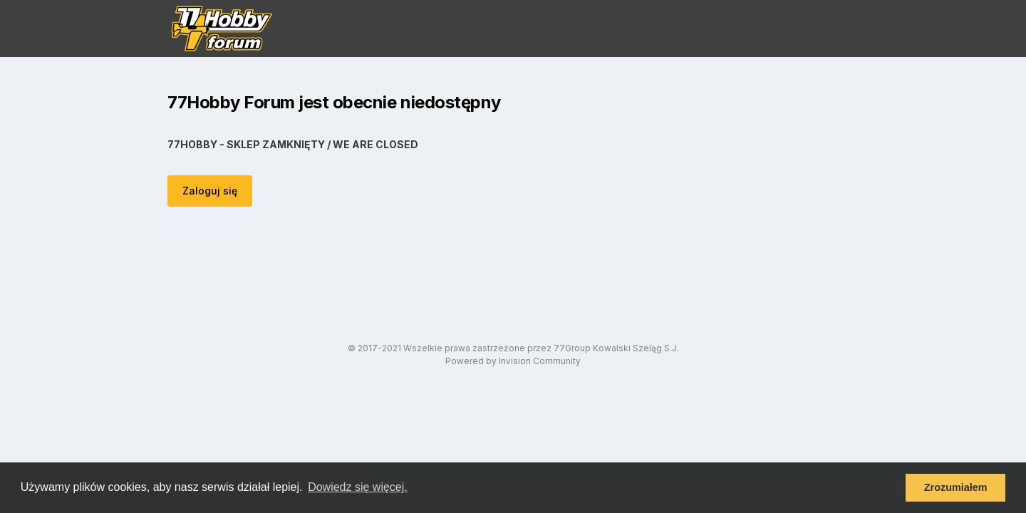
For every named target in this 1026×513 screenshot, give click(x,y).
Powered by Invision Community (513, 361)
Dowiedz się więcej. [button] (358, 487)
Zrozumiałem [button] (956, 487)
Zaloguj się (209, 191)
